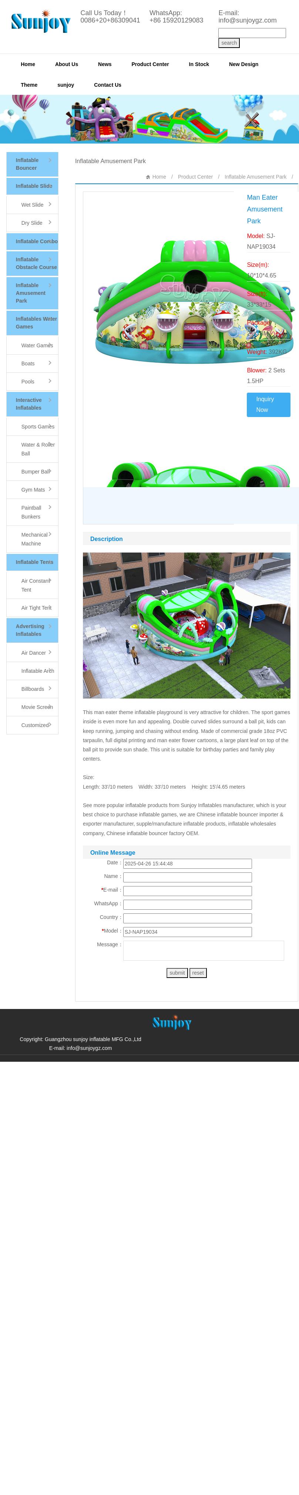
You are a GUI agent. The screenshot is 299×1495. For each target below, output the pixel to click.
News (105, 64)
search (229, 43)
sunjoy (65, 85)
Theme (29, 85)
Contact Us (107, 85)
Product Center (150, 64)
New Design (243, 64)
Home (28, 64)
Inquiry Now (265, 404)
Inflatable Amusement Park (255, 177)
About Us (66, 64)
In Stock (199, 64)
